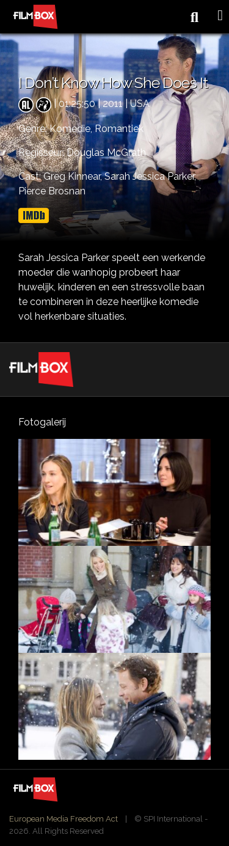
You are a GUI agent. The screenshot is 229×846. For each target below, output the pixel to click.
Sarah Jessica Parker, (150, 176)
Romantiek (119, 128)
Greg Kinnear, (73, 176)
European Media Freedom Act (63, 818)
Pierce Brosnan (51, 191)
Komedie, (72, 128)
